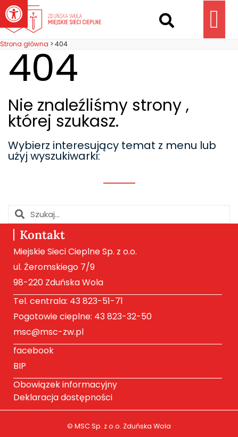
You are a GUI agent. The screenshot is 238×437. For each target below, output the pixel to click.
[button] (167, 21)
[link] (14, 14)
